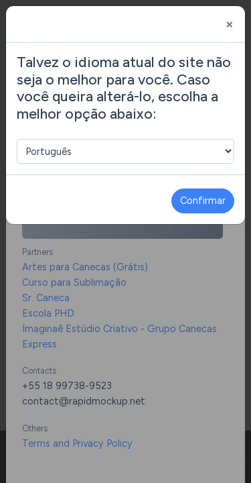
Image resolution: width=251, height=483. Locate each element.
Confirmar (203, 201)
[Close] (229, 24)
